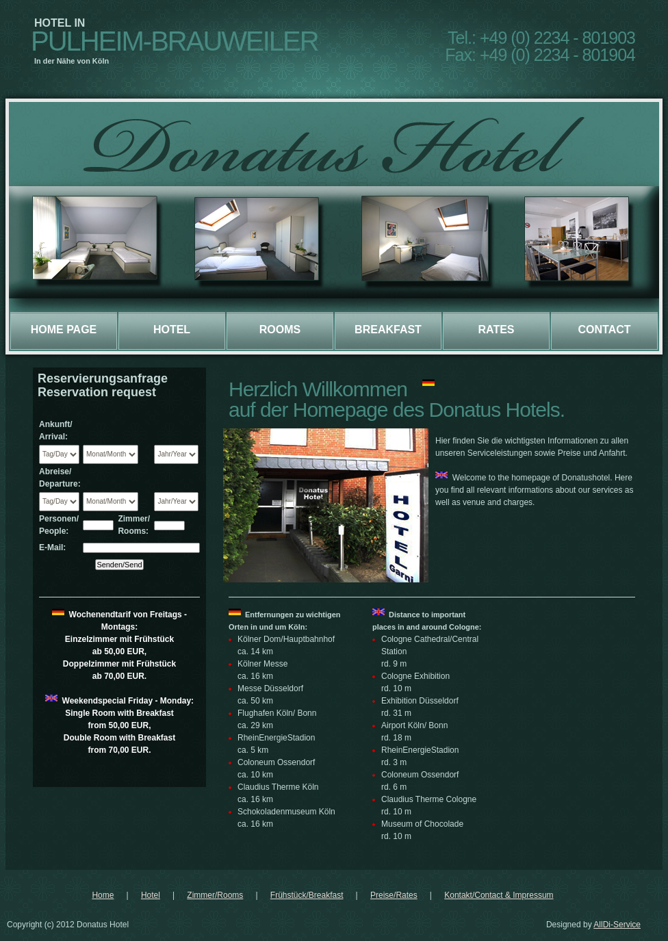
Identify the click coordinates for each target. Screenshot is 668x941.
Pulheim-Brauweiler (174, 41)
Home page (64, 329)
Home (103, 895)
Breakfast (388, 329)
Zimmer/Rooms (215, 895)
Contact (604, 329)
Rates (496, 329)
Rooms (279, 329)
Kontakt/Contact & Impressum (498, 895)
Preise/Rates (394, 895)
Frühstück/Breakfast (307, 895)
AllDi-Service (617, 924)
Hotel (171, 329)
